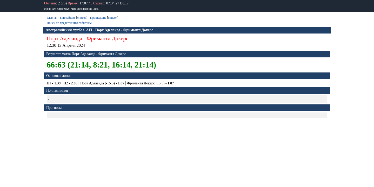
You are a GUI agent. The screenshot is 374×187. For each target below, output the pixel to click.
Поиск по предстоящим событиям (69, 23)
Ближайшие (67, 17)
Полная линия (57, 90)
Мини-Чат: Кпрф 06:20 (56, 8)
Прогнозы (54, 108)
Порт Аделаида (64, 38)
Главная (52, 17)
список (81, 17)
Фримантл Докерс (107, 38)
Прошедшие (98, 17)
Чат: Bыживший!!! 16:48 (84, 8)
